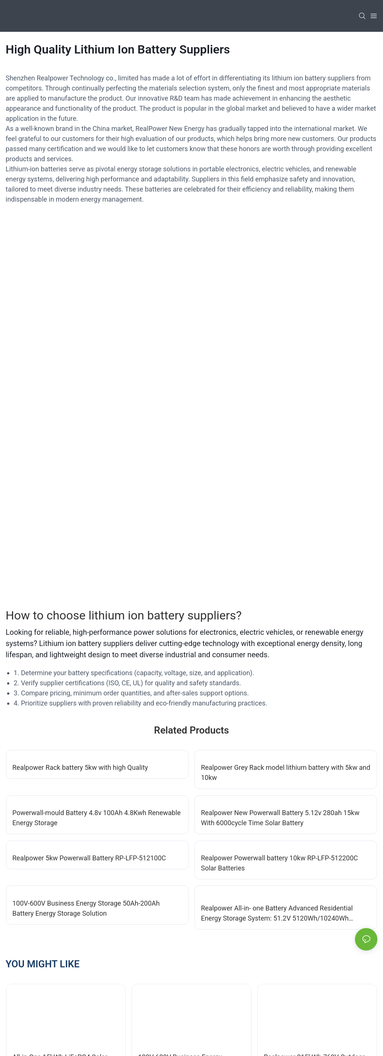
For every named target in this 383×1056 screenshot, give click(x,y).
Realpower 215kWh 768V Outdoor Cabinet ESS (314, 696)
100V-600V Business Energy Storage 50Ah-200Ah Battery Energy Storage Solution (86, 542)
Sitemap (131, 1041)
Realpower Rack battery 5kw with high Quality (80, 401)
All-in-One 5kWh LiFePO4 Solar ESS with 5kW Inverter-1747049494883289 (190, 796)
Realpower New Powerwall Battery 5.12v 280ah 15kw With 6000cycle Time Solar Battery (280, 451)
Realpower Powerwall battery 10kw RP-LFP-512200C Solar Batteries (279, 497)
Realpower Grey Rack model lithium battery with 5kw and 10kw (285, 406)
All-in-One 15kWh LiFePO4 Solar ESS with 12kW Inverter (59, 696)
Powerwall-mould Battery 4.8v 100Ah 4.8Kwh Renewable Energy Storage (96, 451)
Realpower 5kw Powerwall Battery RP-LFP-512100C (89, 492)
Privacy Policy (168, 1041)
